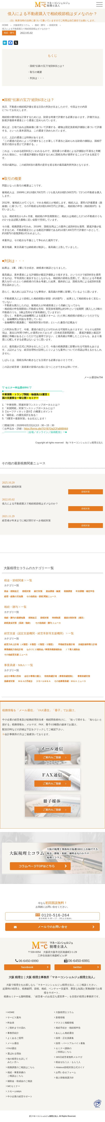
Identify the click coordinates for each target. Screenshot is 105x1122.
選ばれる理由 (14, 1053)
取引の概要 (36, 72)
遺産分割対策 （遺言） (74, 618)
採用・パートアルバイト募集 (71, 1043)
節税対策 (53, 25)
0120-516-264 (55, 915)
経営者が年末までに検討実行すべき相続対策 (26, 520)
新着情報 (60, 1017)
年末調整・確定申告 (85, 591)
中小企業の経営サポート (20, 1096)
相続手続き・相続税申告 (69, 1027)
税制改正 (32, 618)
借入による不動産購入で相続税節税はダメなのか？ (30, 503)
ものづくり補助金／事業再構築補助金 (44, 649)
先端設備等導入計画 (87, 644)
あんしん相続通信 (65, 1033)
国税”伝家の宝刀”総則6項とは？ (47, 66)
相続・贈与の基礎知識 (14, 618)
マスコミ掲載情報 (65, 1022)
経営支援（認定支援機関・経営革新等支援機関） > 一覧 (39, 633)
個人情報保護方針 (65, 1077)
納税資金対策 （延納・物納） (18, 623)
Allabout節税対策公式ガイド (71, 1067)
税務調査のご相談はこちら (22, 1067)
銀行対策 (38, 591)
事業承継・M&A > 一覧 (18, 665)
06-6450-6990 (29, 961)
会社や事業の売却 (12, 676)
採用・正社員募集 (65, 1038)
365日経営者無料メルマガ (70, 1057)
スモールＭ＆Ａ (43, 681)
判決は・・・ (37, 78)
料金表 (11, 1022)
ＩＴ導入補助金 (72, 649)
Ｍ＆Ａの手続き (25, 681)
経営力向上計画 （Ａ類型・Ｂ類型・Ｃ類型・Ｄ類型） (29, 644)
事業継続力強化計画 (13, 649)
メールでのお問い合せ (52, 926)
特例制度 (56, 618)
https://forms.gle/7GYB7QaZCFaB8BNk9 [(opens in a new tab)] (46, 428)
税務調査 (68, 591)
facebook (27, 967)
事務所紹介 (13, 1033)
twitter (77, 967)
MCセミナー (14, 1086)
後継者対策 (9, 681)
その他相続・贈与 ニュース (48, 623)
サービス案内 (14, 1017)
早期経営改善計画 (66, 644)
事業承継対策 (84, 676)
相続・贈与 (40, 25)
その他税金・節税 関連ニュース (41, 596)
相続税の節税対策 (12, 486)
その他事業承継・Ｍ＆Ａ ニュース (70, 681)
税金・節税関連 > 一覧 (18, 580)
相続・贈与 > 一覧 (15, 606)
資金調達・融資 (53, 591)
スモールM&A (14, 1091)
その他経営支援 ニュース (16, 654)
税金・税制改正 (11, 591)
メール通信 (13, 1043)
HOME (5, 25)
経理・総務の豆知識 (13, 596)
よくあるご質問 (15, 1038)
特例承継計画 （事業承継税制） (59, 676)
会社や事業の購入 (32, 676)
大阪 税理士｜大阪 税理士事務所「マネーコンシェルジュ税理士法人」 (52, 977)
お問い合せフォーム (67, 1072)
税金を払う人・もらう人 (69, 1062)
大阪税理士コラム (21, 25)
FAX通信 (12, 1048)
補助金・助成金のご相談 (20, 1081)
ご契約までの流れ (17, 1027)
